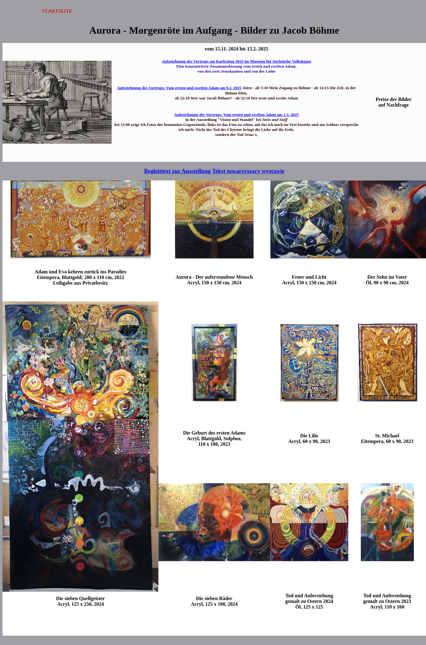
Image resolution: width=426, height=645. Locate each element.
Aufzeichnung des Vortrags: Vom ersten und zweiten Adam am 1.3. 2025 (236, 114)
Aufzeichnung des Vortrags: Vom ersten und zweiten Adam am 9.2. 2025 (179, 87)
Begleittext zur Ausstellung (177, 171)
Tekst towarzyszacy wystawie (248, 171)
